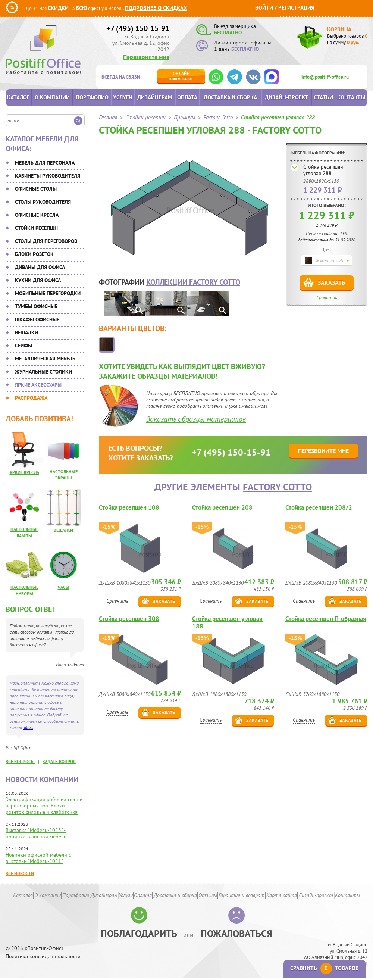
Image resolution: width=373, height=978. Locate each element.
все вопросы (20, 761)
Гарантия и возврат (241, 895)
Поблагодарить (139, 933)
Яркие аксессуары (38, 384)
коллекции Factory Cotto (193, 282)
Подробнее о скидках (156, 8)
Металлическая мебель (45, 358)
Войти (264, 7)
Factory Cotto (277, 487)
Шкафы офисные (37, 319)
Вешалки (26, 332)
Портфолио (92, 97)
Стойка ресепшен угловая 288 (323, 169)
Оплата (187, 97)
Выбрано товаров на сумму (347, 39)
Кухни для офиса (38, 280)
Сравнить (326, 297)
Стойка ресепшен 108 (129, 508)
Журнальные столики (43, 371)
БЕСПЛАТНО (228, 32)
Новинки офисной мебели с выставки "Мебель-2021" (38, 858)
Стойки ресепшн (36, 228)
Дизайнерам (154, 97)
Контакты (351, 97)
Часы (63, 587)
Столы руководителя (43, 202)
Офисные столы (36, 188)
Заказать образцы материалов (196, 419)
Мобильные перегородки (48, 293)
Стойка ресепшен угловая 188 (227, 622)
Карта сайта (281, 895)
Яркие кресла (24, 472)
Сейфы (23, 345)
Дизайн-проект (286, 97)
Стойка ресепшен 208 (222, 508)
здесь (28, 727)
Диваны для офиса (40, 267)
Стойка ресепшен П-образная (325, 619)
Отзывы (207, 895)
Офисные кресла (37, 215)
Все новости (20, 873)
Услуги (122, 97)
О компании (52, 97)
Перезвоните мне (146, 56)
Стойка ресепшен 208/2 (318, 508)
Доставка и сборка (230, 97)
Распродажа (31, 397)
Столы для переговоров (46, 241)
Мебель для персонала (45, 162)
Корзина (339, 29)
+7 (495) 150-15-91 (137, 28)
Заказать (331, 282)
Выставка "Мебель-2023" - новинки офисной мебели (36, 833)
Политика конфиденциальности (43, 956)
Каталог (18, 97)
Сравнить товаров (324, 968)
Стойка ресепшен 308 (129, 619)
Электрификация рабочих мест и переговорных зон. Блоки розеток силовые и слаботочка (44, 805)
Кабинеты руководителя (47, 175)
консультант (181, 76)
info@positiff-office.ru (325, 77)
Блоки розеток (34, 254)
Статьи (323, 97)
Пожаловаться (236, 933)
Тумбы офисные (36, 306)
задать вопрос (59, 761)
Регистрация (296, 7)
